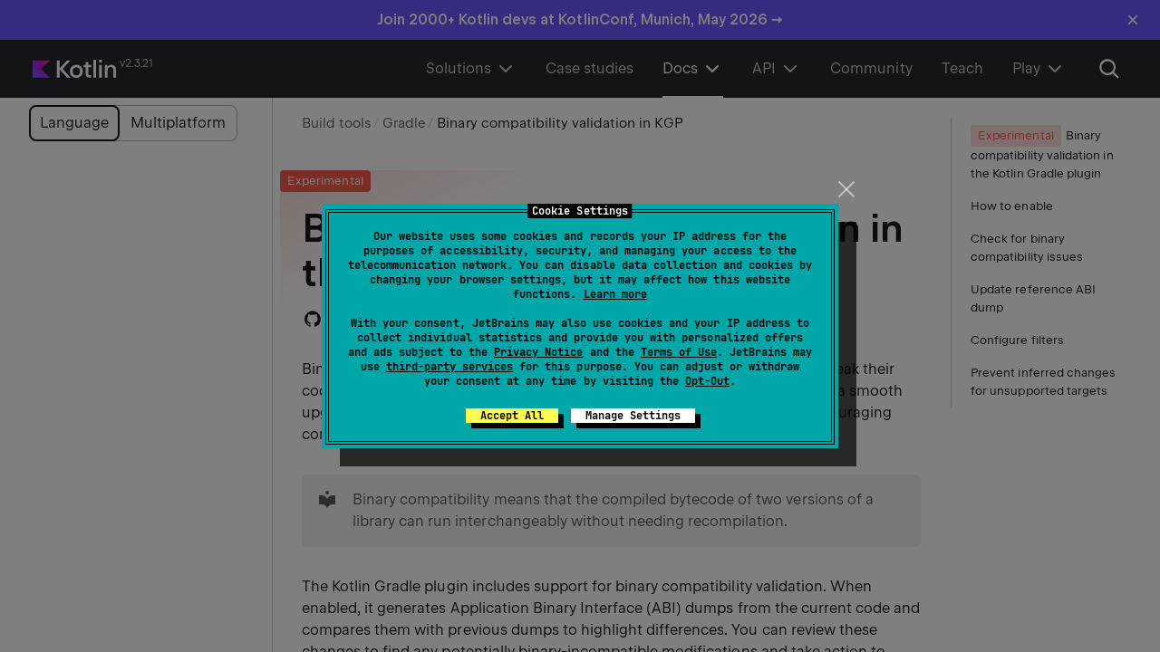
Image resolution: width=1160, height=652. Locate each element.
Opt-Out (707, 381)
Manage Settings (633, 415)
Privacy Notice (538, 352)
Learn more (615, 294)
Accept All (512, 415)
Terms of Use (679, 352)
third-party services (449, 367)
